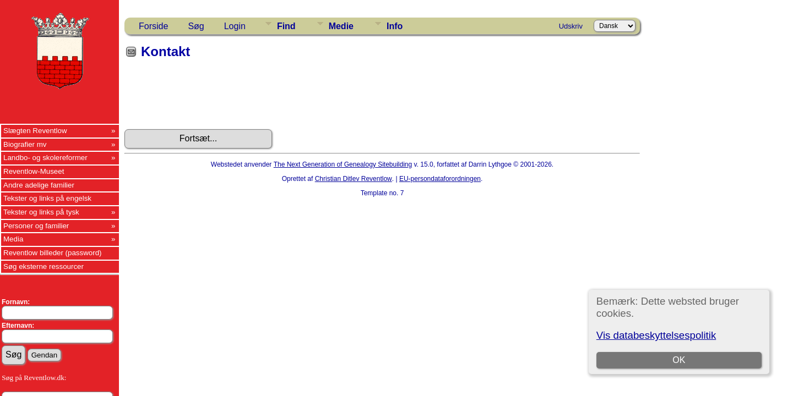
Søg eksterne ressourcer (43, 266)
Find (286, 26)
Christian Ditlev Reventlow (353, 179)
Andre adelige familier (38, 185)
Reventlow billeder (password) (52, 253)
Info (395, 26)
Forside (153, 26)
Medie (341, 26)
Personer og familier (36, 226)
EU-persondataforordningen (440, 179)
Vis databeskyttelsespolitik (656, 335)
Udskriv (571, 26)
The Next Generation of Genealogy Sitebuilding (343, 164)
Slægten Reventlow (35, 131)
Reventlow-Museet (33, 171)
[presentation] (208, 97)
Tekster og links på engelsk (47, 198)
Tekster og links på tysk (41, 212)
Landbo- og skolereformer (45, 157)
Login (235, 26)
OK (678, 360)
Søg (196, 26)
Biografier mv (25, 144)
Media (13, 239)
